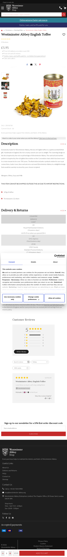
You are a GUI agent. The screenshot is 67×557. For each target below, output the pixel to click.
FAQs (4, 473)
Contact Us (6, 476)
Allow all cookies (54, 298)
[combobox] (31, 14)
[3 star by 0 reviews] (34, 340)
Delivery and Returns (9, 470)
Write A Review (21, 352)
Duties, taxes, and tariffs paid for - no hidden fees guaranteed (24, 56)
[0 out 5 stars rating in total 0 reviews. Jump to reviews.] (6, 41)
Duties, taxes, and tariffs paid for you (33, 25)
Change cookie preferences (33, 298)
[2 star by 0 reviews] (34, 343)
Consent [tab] (12, 262)
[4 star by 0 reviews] (34, 338)
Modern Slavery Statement (43, 546)
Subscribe (33, 434)
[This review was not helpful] (49, 398)
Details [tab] (33, 262)
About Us (5, 467)
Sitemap (5, 479)
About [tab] (55, 262)
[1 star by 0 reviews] (34, 346)
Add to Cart (42, 553)
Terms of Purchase (43, 548)
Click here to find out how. (48, 138)
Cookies (43, 543)
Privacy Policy (55, 289)
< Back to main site (8, 2)
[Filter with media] (21, 368)
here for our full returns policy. (54, 305)
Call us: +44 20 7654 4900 (14, 489)
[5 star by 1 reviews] (34, 335)
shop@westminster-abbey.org (15, 492)
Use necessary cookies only (12, 298)
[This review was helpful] (45, 398)
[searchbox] (19, 361)
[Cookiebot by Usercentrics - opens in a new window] (56, 256)
